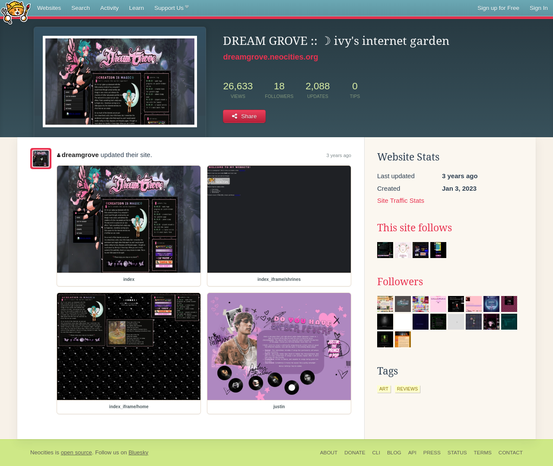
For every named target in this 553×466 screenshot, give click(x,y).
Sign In (539, 8)
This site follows (414, 227)
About (329, 453)
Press (432, 453)
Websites (49, 8)
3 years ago (339, 155)
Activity (109, 8)
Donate (354, 453)
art (383, 388)
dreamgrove (78, 154)
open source (76, 452)
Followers (400, 281)
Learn (136, 8)
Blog (394, 453)
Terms (483, 453)
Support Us (171, 8)
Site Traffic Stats (400, 200)
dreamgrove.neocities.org (270, 57)
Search (80, 8)
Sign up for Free (498, 8)
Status (457, 453)
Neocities (42, 452)
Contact (511, 453)
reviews (407, 388)
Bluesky (138, 452)
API (412, 453)
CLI (376, 453)
